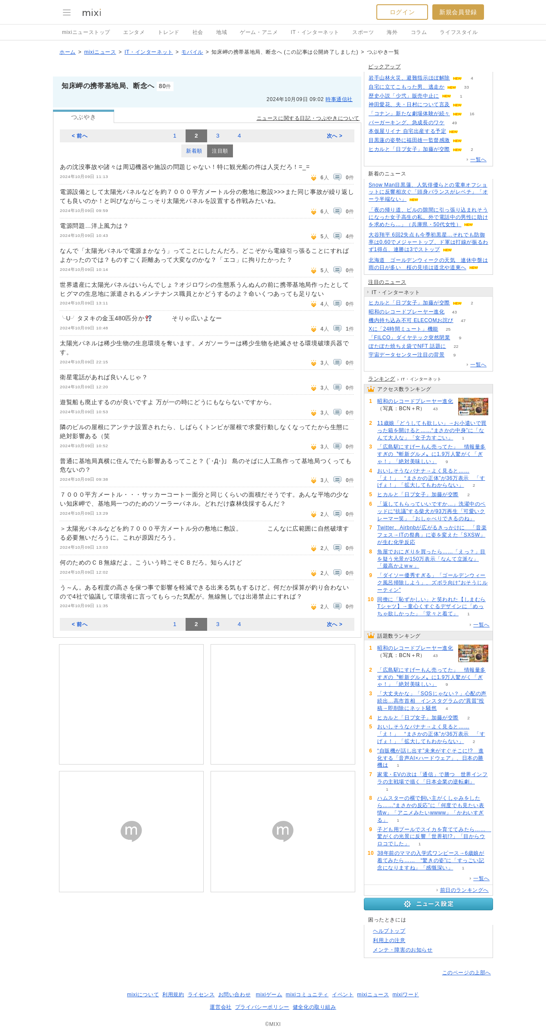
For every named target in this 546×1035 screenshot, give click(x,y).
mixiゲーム (269, 995)
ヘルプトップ (389, 931)
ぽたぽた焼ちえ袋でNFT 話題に (407, 346)
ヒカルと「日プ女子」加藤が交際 (409, 149)
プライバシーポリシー (262, 1007)
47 (463, 320)
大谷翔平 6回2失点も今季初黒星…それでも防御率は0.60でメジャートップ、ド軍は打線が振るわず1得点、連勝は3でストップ (428, 242)
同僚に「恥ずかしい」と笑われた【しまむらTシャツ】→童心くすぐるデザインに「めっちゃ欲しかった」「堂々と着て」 (431, 606)
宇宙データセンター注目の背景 (406, 355)
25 (448, 329)
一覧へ (478, 160)
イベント (343, 995)
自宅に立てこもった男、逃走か (406, 87)
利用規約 (173, 995)
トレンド (168, 32)
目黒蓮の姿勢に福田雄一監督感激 (409, 140)
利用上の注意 (389, 940)
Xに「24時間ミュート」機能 (403, 329)
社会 (197, 32)
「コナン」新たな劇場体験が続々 (409, 114)
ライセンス (201, 995)
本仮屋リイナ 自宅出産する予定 (407, 131)
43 (454, 312)
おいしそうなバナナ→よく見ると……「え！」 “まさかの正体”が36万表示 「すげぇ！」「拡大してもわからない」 (431, 478)
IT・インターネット (315, 32)
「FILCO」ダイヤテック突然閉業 (409, 338)
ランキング (381, 379)
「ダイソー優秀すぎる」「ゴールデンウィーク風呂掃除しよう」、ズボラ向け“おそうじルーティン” (432, 582)
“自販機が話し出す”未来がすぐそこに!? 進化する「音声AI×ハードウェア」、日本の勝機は (430, 758)
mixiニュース (100, 52)
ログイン (402, 12)
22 (456, 346)
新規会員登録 (458, 12)
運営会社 (220, 1007)
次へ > (335, 136)
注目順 (220, 151)
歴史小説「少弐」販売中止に (404, 96)
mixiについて (143, 995)
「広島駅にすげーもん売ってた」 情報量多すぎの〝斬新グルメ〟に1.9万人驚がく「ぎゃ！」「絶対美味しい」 (431, 454)
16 (471, 113)
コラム (419, 32)
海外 (392, 32)
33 (466, 87)
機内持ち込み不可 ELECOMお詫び (411, 320)
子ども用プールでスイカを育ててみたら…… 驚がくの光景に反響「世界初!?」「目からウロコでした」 (434, 836)
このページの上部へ (466, 973)
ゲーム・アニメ (259, 32)
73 (471, 104)
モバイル (192, 52)
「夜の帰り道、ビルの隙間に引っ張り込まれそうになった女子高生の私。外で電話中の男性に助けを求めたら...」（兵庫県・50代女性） (428, 217)
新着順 (194, 151)
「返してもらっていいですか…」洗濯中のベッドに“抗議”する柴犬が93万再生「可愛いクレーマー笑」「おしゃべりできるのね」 (431, 511)
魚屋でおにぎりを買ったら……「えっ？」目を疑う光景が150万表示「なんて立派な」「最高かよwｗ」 (431, 559)
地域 (221, 32)
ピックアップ (384, 67)
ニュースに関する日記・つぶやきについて (308, 118)
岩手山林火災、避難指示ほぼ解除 (409, 78)
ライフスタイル (459, 32)
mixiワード (405, 995)
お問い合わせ (234, 995)
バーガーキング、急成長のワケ (406, 123)
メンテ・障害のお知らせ (403, 950)
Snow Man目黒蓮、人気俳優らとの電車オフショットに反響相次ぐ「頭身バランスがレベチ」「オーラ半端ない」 (428, 192)
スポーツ (363, 32)
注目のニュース (387, 282)
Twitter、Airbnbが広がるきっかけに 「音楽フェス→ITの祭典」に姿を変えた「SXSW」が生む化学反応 (432, 535)
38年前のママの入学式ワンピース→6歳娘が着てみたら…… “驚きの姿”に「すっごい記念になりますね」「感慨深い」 (430, 860)
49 (454, 122)
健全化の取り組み (314, 1007)
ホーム (67, 52)
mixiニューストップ (86, 32)
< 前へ (80, 136)
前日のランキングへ (464, 890)
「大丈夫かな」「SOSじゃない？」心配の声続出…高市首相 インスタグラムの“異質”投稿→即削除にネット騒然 (432, 701)
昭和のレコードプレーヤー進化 (406, 312)
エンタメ (134, 32)
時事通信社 (339, 99)
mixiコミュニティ (307, 995)
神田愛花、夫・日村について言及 (409, 104)
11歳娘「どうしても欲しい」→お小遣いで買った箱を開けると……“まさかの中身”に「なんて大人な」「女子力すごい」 (432, 430)
